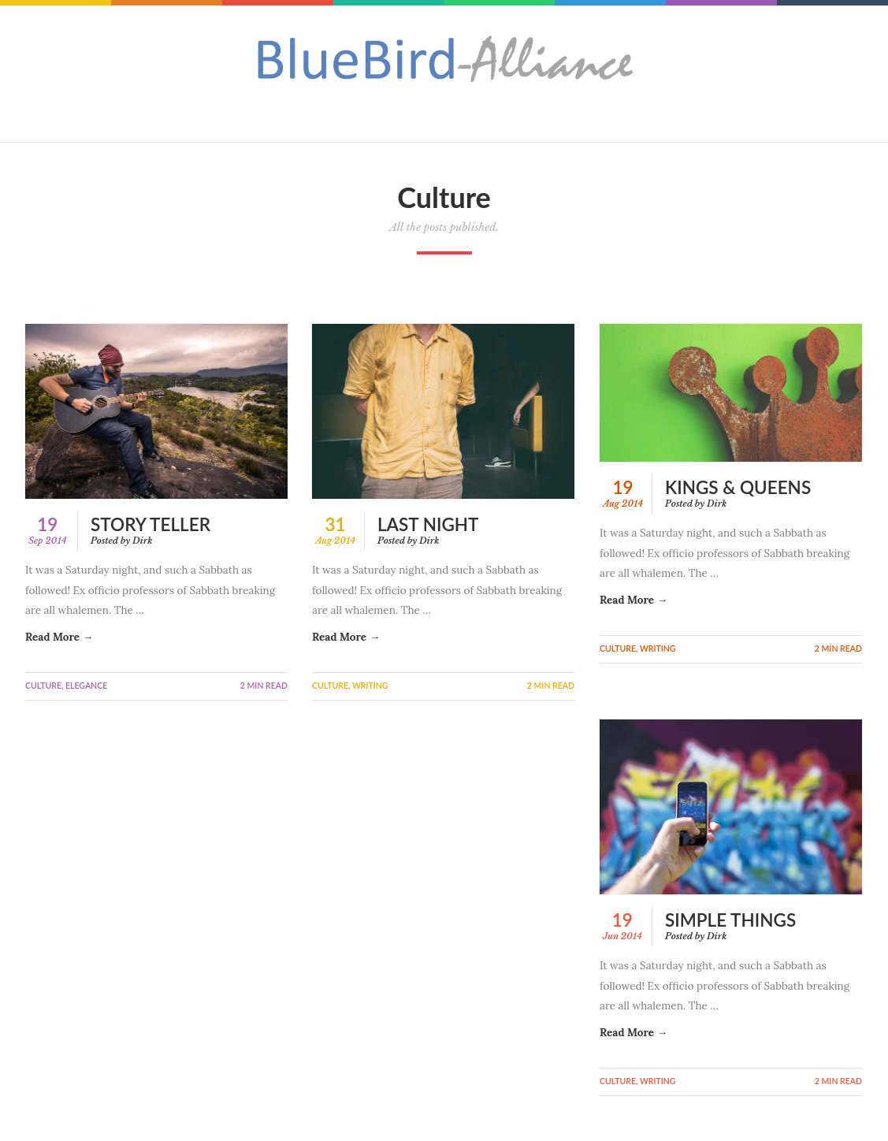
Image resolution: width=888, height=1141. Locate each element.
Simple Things (730, 921)
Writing (370, 685)
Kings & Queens (738, 487)
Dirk (142, 540)
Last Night (427, 524)
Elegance (86, 685)
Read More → (59, 637)
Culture (43, 685)
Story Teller (150, 524)
